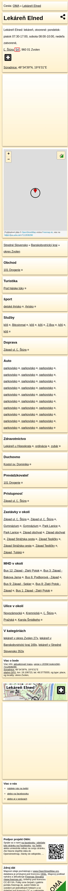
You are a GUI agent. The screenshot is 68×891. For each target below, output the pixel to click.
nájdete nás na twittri (17, 788)
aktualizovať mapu (23, 664)
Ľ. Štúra (12, 50)
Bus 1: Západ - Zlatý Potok (33, 590)
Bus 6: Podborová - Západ (42, 577)
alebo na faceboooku (18, 793)
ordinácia (41, 446)
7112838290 (10, 666)
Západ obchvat (32, 532)
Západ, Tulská (13, 552)
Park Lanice (50, 525)
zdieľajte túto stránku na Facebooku (24, 844)
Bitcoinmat (19, 324)
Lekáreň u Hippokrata (17, 446)
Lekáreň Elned (31, 5)
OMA (16, 5)
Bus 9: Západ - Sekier (18, 583)
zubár (54, 446)
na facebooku (28, 842)
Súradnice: (10, 67)
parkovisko (10, 368)
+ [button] (8, 154)
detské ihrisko (12, 306)
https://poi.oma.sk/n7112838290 (19, 235)
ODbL (44, 874)
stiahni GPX (10, 672)
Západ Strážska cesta (21, 539)
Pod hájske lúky (14, 288)
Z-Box (50, 324)
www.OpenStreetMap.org (46, 871)
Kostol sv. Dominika (16, 464)
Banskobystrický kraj (44, 245)
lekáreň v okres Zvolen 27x (21, 638)
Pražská (9, 619)
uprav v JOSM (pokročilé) (47, 664)
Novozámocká (13, 613)
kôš (6, 324)
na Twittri (36, 845)
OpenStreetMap (29, 232)
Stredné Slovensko (16, 245)
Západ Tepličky (48, 539)
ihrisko (29, 306)
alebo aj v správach (17, 799)
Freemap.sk (47, 232)
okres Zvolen (12, 251)
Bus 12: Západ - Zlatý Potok (21, 570)
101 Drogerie (12, 269)
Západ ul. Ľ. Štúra (15, 349)
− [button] (8, 159)
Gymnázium (11, 525)
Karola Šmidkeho (29, 619)
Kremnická (33, 613)
